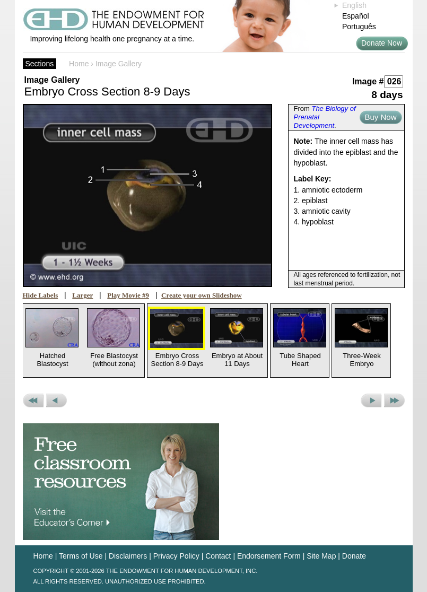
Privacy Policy (176, 556)
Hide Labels (40, 295)
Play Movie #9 (128, 295)
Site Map (321, 556)
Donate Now (381, 43)
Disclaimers (128, 556)
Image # (368, 81)
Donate (354, 556)
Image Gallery (118, 63)
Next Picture (371, 400)
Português (359, 26)
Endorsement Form (269, 556)
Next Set (394, 400)
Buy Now (380, 116)
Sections (39, 63)
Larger (82, 295)
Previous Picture (56, 400)
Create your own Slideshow (201, 295)
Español (355, 16)
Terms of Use (80, 556)
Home (79, 63)
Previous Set (33, 400)
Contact (218, 556)
